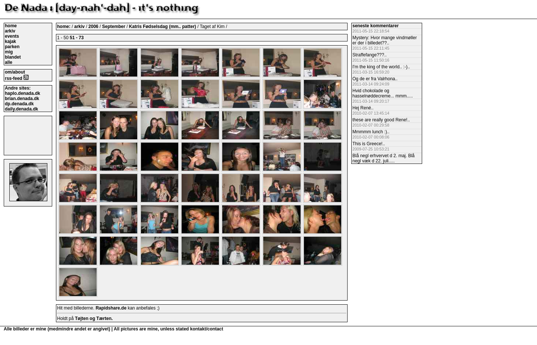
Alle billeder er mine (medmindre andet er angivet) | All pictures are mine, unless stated (97, 329)
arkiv (10, 31)
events (12, 36)
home (11, 25)
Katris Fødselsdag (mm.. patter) (163, 26)
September (114, 26)
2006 (93, 26)
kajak (10, 41)
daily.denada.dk (21, 109)
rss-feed (17, 78)
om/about (15, 72)
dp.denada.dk (19, 103)
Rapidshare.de (110, 308)
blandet (13, 57)
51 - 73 (77, 37)
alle (8, 62)
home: (64, 26)
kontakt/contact (206, 329)
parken (12, 46)
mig (9, 52)
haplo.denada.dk (22, 93)
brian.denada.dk (22, 98)
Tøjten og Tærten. (94, 318)
